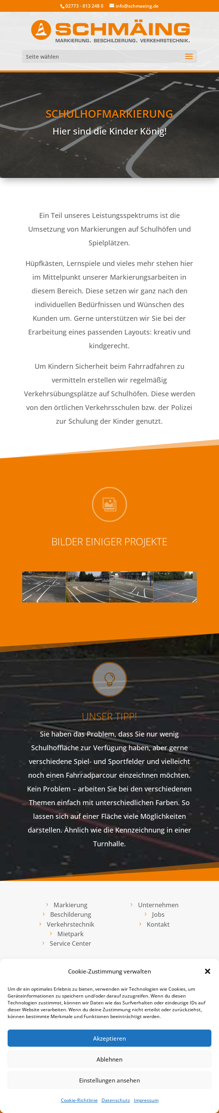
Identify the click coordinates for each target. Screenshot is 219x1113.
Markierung (70, 905)
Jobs (158, 914)
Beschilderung (70, 914)
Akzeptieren (109, 1038)
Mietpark (70, 934)
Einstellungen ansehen (109, 1080)
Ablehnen (109, 1059)
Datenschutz (116, 1100)
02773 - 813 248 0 (84, 6)
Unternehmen (158, 905)
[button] (207, 971)
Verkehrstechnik (70, 924)
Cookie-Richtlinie (79, 1100)
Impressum (146, 1100)
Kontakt (158, 924)
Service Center (70, 943)
